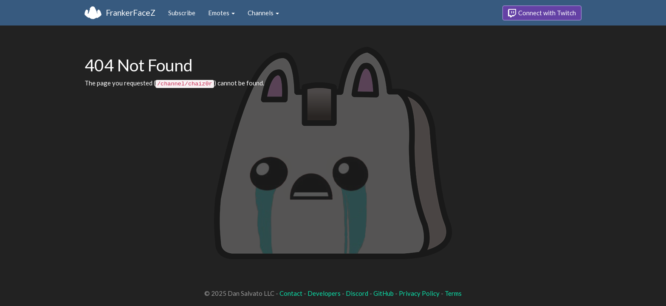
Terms (453, 293)
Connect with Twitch (542, 13)
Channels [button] (263, 13)
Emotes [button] (221, 13)
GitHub (383, 293)
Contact (290, 293)
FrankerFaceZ (130, 12)
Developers (324, 293)
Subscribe (181, 13)
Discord (357, 293)
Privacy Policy (419, 293)
